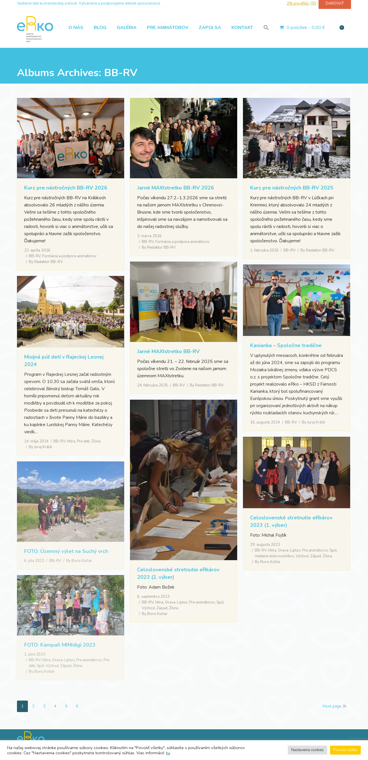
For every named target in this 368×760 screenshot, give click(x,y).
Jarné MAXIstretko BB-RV (168, 351)
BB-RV (35, 256)
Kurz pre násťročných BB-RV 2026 (65, 187)
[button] (266, 27)
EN (313, 3)
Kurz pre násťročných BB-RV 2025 (291, 187)
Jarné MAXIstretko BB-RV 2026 (175, 187)
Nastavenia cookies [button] (307, 750)
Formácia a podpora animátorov (69, 256)
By (46, 261)
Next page (332, 706)
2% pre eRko (298, 3)
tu (168, 753)
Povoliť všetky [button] (345, 750)
